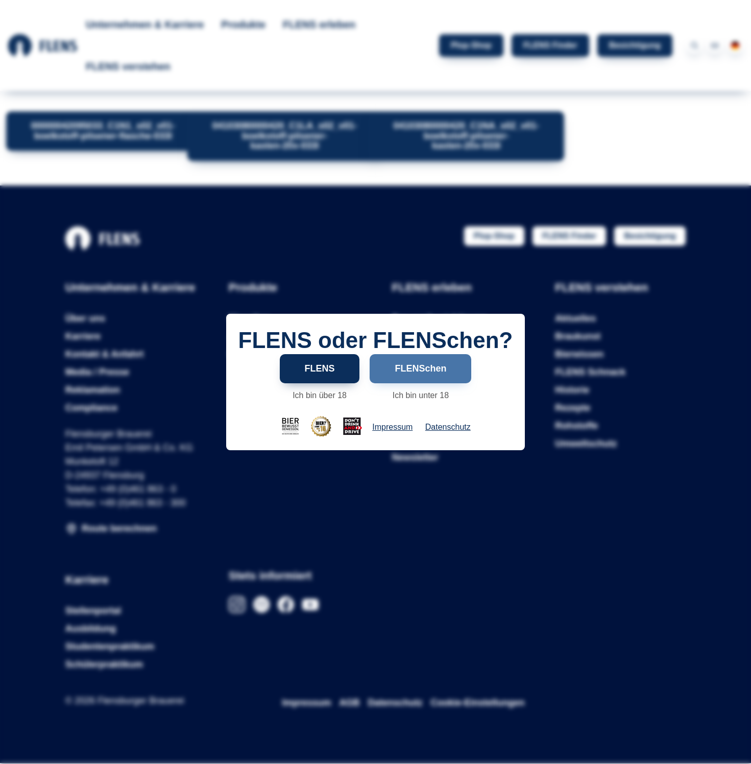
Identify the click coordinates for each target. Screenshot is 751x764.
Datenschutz (448, 427)
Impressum (392, 427)
